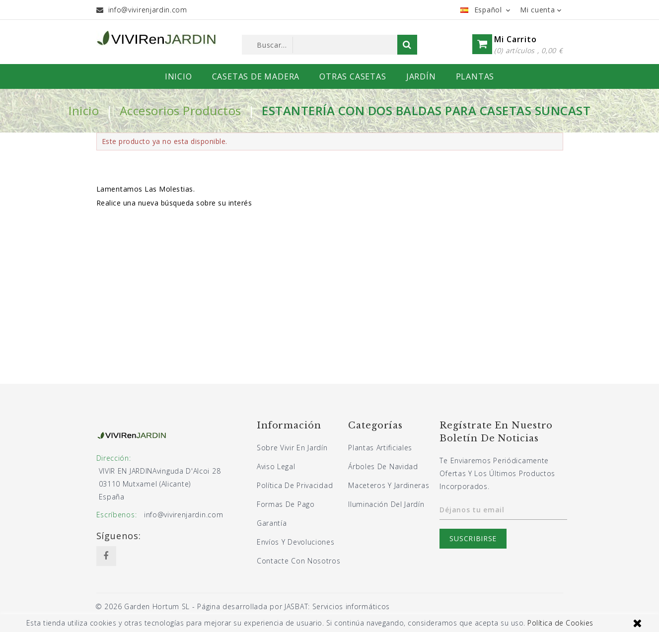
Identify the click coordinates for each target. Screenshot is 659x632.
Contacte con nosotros (299, 560)
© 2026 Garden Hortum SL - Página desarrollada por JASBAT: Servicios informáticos (242, 606)
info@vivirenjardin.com (147, 9)
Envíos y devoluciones (296, 542)
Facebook (106, 556)
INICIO (178, 76)
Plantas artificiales (380, 447)
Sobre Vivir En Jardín (292, 447)
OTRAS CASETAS (352, 76)
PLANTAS (475, 76)
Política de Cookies (560, 623)
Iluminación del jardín (386, 504)
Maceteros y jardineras (388, 485)
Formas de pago (286, 504)
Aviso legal (276, 466)
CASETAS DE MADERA (256, 76)
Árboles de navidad (383, 466)
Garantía (272, 523)
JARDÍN (421, 76)
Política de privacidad (295, 485)
